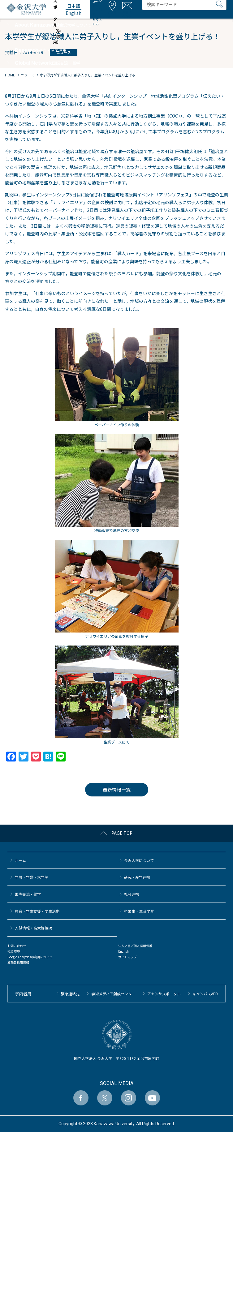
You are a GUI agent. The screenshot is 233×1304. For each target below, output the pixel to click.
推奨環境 (13, 951)
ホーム (20, 860)
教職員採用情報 (18, 962)
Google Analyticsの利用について (30, 956)
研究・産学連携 (137, 877)
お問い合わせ (16, 945)
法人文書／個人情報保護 (135, 945)
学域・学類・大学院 (31, 877)
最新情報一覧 (117, 789)
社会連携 (131, 894)
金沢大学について (139, 860)
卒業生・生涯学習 (139, 911)
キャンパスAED (205, 993)
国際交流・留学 (28, 894)
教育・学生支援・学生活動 (37, 911)
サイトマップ (127, 956)
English (123, 951)
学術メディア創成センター (113, 993)
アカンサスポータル (164, 993)
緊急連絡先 (70, 993)
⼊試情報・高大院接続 (33, 927)
